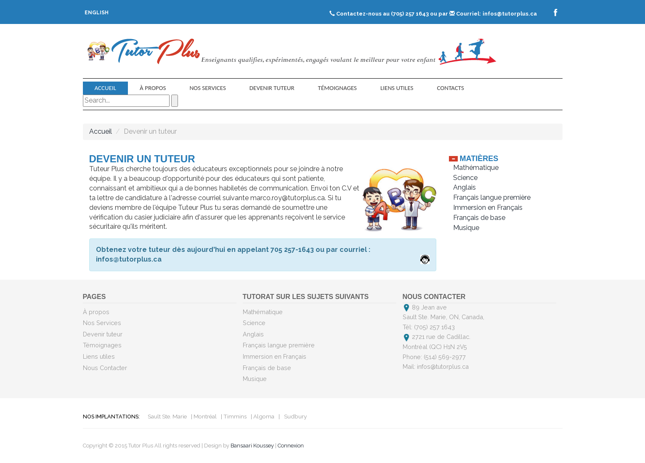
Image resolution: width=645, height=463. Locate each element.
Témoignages (337, 88)
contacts (450, 88)
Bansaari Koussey (252, 445)
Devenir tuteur (272, 88)
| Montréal (204, 416)
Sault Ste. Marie (167, 416)
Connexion (291, 445)
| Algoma (262, 416)
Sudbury (295, 416)
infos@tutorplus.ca (510, 14)
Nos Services (207, 88)
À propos (153, 88)
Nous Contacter (105, 367)
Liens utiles (396, 88)
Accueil (106, 88)
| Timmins (234, 416)
